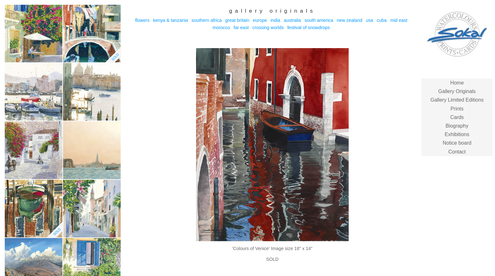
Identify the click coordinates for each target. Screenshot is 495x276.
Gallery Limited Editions (457, 100)
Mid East (398, 20)
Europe (260, 20)
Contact (457, 151)
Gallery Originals (457, 91)
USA (369, 20)
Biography (457, 126)
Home (457, 82)
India (275, 20)
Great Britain (237, 20)
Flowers (142, 20)
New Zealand (349, 20)
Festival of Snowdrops (308, 27)
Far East (241, 27)
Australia (292, 20)
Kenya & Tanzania (170, 20)
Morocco (221, 27)
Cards (457, 117)
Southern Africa (207, 20)
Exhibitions (457, 134)
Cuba (382, 20)
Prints (457, 108)
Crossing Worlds (268, 27)
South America (319, 20)
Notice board (457, 143)
